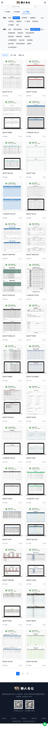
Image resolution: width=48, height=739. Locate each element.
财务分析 (22, 40)
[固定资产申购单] (36, 318)
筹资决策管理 (20, 43)
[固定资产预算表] (36, 603)
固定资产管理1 (7, 539)
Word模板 (17, 11)
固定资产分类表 (31, 580)
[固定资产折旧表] (12, 481)
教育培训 (35, 21)
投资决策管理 (30, 33)
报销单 (29, 43)
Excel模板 (26, 11)
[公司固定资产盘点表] (12, 441)
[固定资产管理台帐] (12, 563)
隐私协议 (24, 718)
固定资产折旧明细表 (32, 376)
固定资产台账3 (30, 173)
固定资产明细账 (7, 376)
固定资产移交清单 (31, 661)
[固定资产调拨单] (12, 115)
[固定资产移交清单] (36, 644)
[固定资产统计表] (12, 74)
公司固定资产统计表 (32, 132)
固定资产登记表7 (8, 661)
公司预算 (11, 25)
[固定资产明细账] (12, 359)
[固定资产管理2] (12, 603)
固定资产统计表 (7, 92)
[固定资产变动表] (36, 400)
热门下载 (13, 55)
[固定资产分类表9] (36, 74)
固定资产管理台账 (8, 417)
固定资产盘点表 (31, 214)
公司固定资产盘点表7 (9, 214)
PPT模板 (7, 11)
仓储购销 (32, 17)
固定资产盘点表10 (32, 539)
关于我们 (3, 718)
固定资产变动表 (31, 417)
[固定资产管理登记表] (12, 278)
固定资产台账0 (30, 458)
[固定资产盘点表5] (12, 156)
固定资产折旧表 (7, 498)
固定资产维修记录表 (32, 254)
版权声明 (34, 718)
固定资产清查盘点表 (9, 336)
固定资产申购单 (31, 336)
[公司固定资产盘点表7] (12, 196)
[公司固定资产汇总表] (36, 481)
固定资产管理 (35, 29)
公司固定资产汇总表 (32, 498)
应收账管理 (11, 33)
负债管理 (27, 36)
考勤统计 (19, 21)
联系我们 (44, 718)
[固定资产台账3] (36, 156)
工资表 (26, 29)
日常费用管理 (12, 40)
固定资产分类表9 (31, 92)
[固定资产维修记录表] (36, 237)
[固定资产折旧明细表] (36, 359)
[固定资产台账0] (36, 441)
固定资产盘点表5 (8, 173)
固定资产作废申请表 (9, 254)
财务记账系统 (18, 29)
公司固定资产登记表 (32, 295)
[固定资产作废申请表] (12, 237)
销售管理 (19, 36)
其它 (17, 25)
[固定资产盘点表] (36, 196)
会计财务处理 (12, 47)
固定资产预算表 (31, 621)
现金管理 (11, 36)
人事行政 (11, 21)
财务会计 (16, 17)
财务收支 (20, 33)
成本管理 (11, 43)
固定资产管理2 (7, 621)
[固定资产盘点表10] (36, 522)
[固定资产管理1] (12, 522)
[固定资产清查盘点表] (12, 318)
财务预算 (30, 40)
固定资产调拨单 (7, 132)
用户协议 (13, 718)
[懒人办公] (23, 2)
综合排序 (5, 55)
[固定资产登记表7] (12, 644)
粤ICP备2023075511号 (29, 721)
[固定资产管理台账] (12, 400)
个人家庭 (27, 21)
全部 (9, 17)
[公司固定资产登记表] (36, 278)
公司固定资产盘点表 (9, 458)
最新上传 (21, 55)
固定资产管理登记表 (9, 295)
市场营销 (24, 17)
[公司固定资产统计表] (36, 115)
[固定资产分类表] (36, 563)
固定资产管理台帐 (8, 580)
